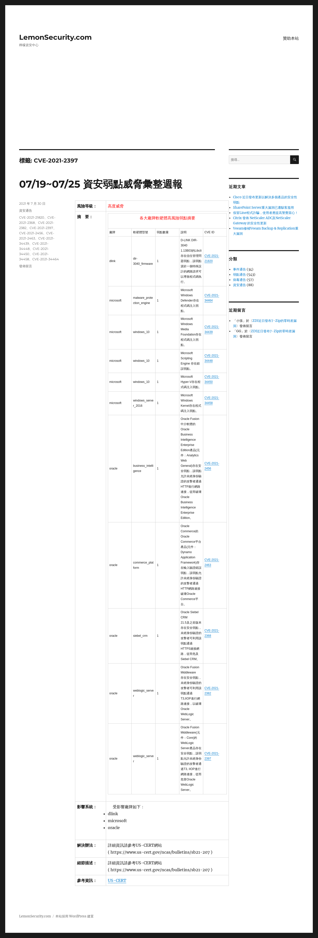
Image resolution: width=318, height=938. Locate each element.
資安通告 (25, 210)
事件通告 (239, 269)
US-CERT (117, 880)
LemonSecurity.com (55, 37)
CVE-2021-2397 (41, 228)
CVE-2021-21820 (31, 217)
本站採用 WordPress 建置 (74, 916)
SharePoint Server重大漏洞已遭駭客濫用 (263, 207)
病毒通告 (239, 280)
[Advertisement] (159, 112)
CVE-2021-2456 (31, 233)
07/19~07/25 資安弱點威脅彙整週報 (100, 184)
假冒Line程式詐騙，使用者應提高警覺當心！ (265, 213)
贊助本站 (291, 38)
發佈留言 (25, 266)
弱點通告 (239, 274)
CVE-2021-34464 (45, 259)
